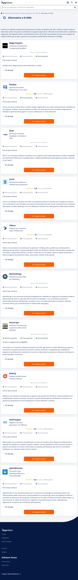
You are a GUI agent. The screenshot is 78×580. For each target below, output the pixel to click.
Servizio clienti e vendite (12, 13)
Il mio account (6, 561)
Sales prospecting (27, 13)
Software (4, 552)
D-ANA (36, 13)
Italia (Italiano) (15, 574)
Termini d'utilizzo (7, 541)
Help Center (5, 565)
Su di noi (4, 548)
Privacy (4, 534)
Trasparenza (5, 538)
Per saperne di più (39, 75)
